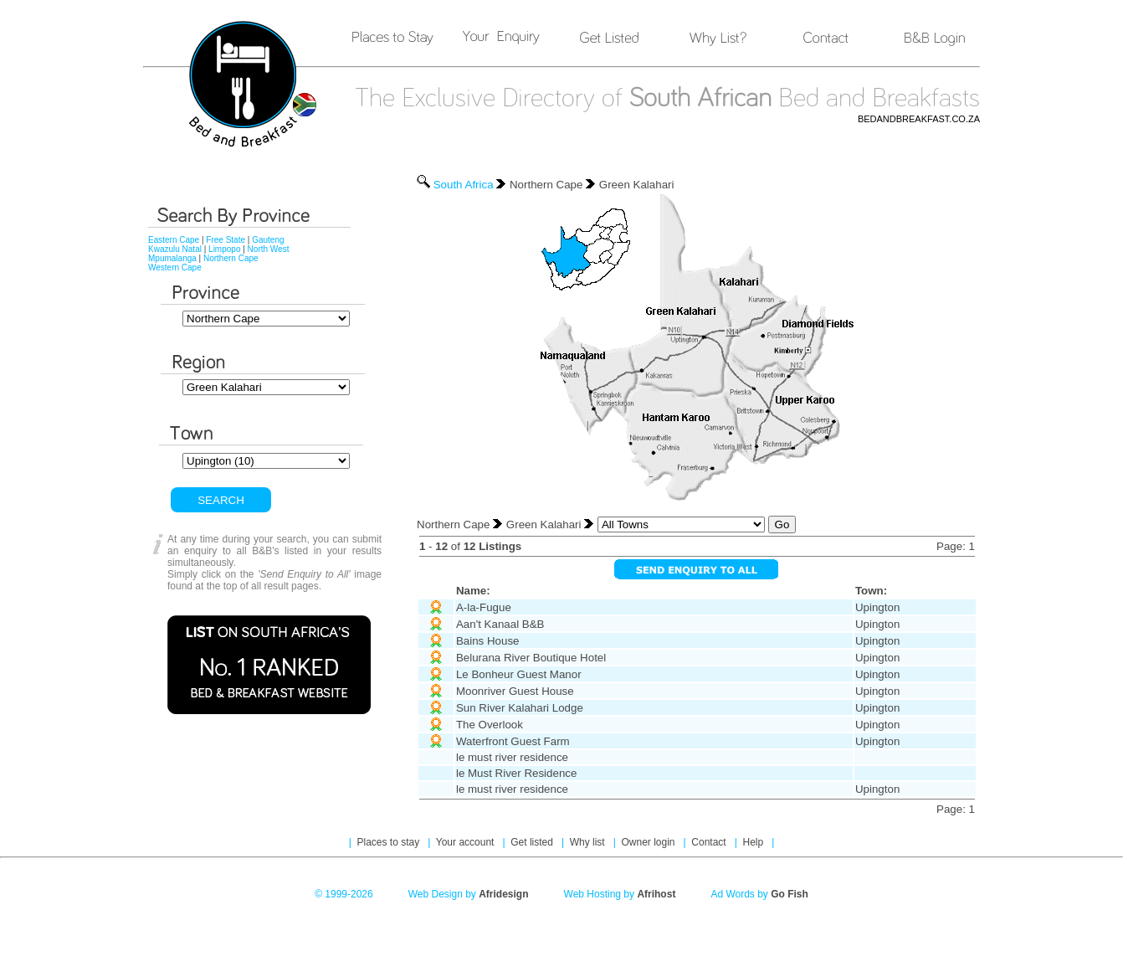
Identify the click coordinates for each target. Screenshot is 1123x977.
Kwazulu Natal (175, 249)
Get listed (533, 842)
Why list (589, 842)
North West (269, 249)
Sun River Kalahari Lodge (519, 708)
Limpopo (224, 249)
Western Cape (175, 267)
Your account (466, 842)
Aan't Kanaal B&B (500, 624)
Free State (225, 239)
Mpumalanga (172, 258)
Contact (710, 842)
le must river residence (512, 757)
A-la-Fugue (483, 607)
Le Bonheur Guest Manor (519, 674)
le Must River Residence (516, 773)
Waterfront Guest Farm (513, 741)
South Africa (463, 184)
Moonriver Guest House (515, 691)
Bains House (488, 641)
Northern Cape (231, 258)
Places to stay (390, 842)
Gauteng (268, 239)
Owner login (649, 842)
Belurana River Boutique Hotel (531, 657)
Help (754, 842)
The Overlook (489, 724)
